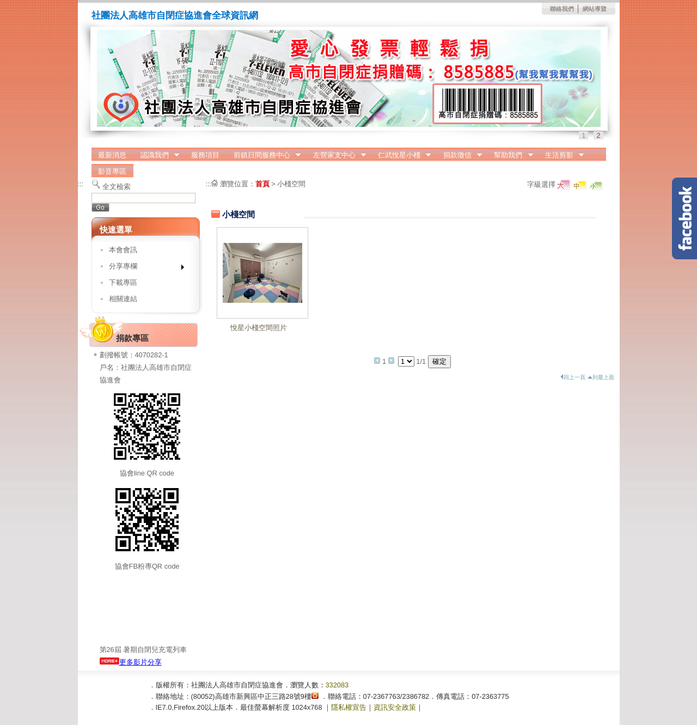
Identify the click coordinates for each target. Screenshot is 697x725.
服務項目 (205, 155)
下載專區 (123, 282)
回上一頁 (572, 377)
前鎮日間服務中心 (264, 155)
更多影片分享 (131, 662)
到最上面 (601, 377)
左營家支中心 (336, 155)
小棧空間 (291, 184)
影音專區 (112, 171)
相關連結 (123, 299)
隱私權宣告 (348, 707)
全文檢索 (116, 186)
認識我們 (156, 155)
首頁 (262, 184)
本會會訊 (123, 250)
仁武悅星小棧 (401, 155)
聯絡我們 (562, 8)
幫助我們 (510, 155)
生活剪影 (561, 155)
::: (81, 184)
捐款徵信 (459, 155)
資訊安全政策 (395, 707)
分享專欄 (143, 268)
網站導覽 (595, 8)
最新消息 (112, 155)
